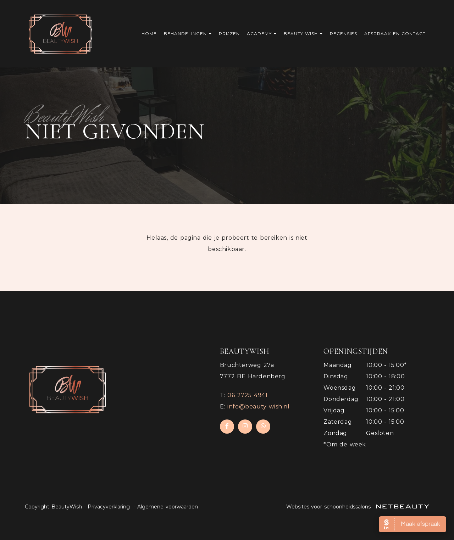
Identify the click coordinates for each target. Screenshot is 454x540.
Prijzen (229, 33)
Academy (262, 34)
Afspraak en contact (395, 33)
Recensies (343, 33)
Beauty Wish (303, 34)
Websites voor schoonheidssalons (358, 506)
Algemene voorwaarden (167, 506)
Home (149, 33)
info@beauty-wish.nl (258, 406)
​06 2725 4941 (247, 395)
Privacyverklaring (109, 506)
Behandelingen (188, 34)
